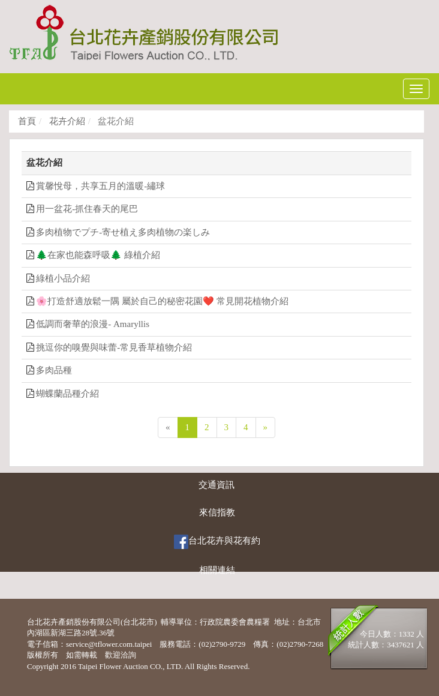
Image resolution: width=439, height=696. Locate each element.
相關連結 (217, 570)
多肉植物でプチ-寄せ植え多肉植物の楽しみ (123, 232)
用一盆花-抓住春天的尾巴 (87, 209)
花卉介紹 (66, 121)
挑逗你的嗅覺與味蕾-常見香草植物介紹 (114, 347)
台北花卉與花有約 (217, 542)
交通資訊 (216, 485)
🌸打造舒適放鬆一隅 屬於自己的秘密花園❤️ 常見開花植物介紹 (162, 301)
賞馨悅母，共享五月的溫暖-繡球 (100, 186)
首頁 (27, 121)
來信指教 (217, 512)
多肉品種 (54, 370)
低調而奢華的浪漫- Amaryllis (92, 324)
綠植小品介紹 (63, 278)
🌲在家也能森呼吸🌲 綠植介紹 (98, 255)
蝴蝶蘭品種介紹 (67, 393)
